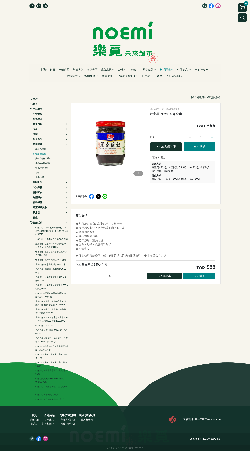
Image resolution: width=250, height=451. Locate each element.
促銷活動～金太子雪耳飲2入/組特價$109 (51, 372)
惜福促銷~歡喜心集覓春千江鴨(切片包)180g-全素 (51, 253)
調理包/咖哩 (40, 149)
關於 (34, 415)
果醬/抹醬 (39, 177)
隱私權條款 (87, 419)
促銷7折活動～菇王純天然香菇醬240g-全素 (51, 364)
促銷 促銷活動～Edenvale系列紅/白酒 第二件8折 (51, 380)
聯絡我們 (34, 419)
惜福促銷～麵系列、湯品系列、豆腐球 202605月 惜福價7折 (51, 340)
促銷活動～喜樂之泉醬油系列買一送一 (51, 388)
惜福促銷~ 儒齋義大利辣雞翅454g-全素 (50, 271)
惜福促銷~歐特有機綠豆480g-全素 (50, 260)
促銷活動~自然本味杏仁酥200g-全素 (51, 239)
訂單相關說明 (49, 423)
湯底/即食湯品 (41, 168)
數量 (152, 137)
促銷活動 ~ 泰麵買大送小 (46, 394)
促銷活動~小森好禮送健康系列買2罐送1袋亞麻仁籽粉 (51, 348)
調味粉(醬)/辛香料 (43, 158)
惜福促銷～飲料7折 (44, 325)
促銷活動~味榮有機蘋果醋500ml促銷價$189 (50, 279)
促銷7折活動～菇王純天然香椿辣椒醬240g (51, 356)
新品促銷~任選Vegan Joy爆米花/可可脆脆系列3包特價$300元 (51, 245)
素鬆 (37, 172)
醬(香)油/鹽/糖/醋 (42, 163)
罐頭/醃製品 (40, 154)
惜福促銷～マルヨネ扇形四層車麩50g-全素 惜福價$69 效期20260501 (51, 319)
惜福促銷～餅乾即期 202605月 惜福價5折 (51, 332)
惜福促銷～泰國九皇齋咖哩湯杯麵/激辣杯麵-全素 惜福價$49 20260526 (51, 303)
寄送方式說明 (68, 419)
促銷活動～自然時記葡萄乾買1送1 (50, 399)
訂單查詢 (49, 419)
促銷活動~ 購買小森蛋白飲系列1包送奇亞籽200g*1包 (50, 295)
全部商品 (49, 415)
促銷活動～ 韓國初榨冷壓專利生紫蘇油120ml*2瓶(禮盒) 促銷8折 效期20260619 (51, 230)
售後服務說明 (68, 423)
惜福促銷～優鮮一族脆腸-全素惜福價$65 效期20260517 (50, 311)
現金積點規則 (87, 415)
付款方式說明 (68, 415)
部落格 (34, 423)
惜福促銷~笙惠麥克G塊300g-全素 (50, 264)
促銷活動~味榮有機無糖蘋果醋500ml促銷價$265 (51, 287)
